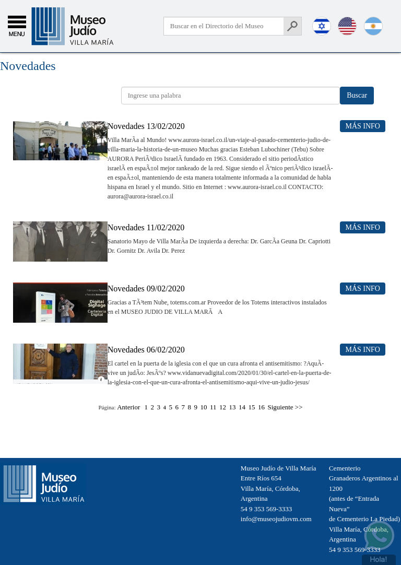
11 (213, 407)
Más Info (362, 126)
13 (232, 407)
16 (261, 407)
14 (242, 407)
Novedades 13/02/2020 (146, 126)
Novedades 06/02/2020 (146, 349)
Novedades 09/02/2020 (146, 288)
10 (203, 407)
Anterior (128, 407)
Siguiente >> (285, 407)
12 (222, 407)
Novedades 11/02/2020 (146, 227)
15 (252, 407)
